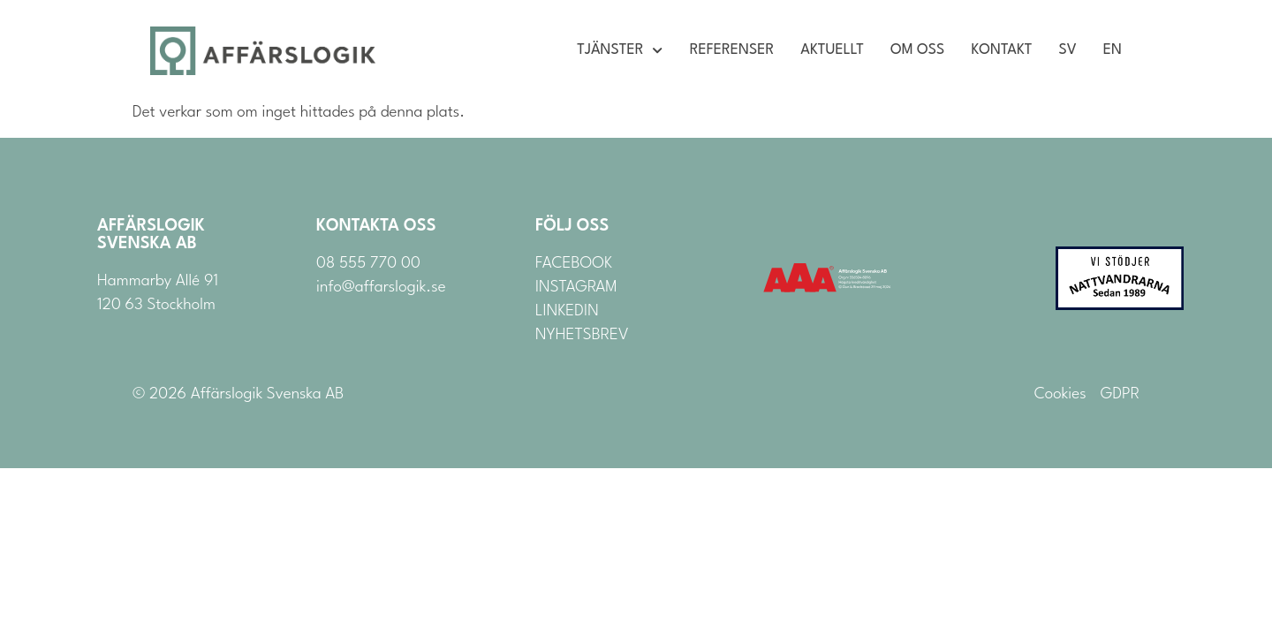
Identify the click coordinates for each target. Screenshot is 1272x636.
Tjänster (619, 50)
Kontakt (1001, 50)
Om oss (917, 50)
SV (1068, 50)
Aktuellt (832, 50)
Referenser (732, 50)
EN (1112, 50)
